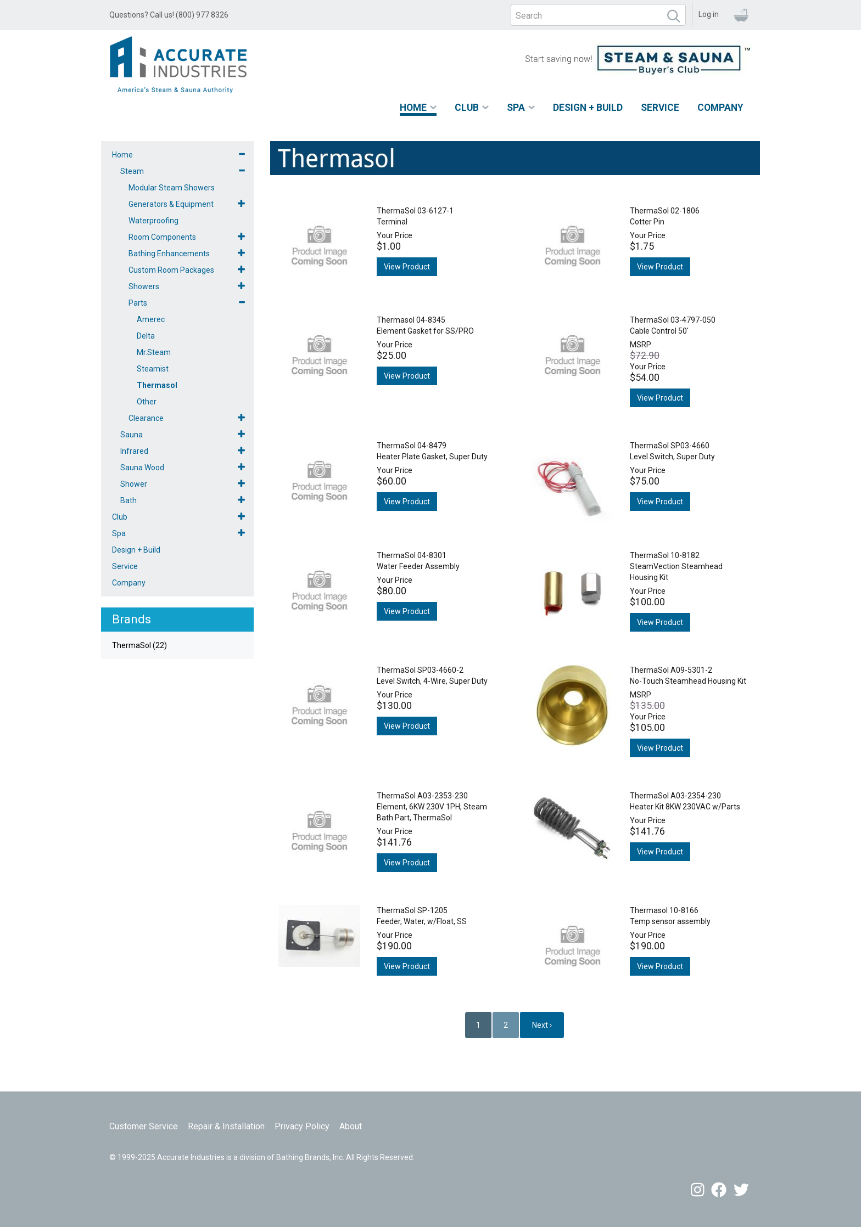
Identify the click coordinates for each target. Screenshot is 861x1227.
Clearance (146, 418)
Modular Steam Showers (171, 187)
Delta (146, 335)
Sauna (131, 434)
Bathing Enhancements (169, 253)
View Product (407, 266)
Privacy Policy (302, 1126)
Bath (128, 500)
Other (146, 401)
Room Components (162, 237)
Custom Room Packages (171, 270)
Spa (516, 107)
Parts (137, 303)
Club (467, 107)
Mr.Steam (154, 352)
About (350, 1126)
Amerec (151, 319)
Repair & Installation (226, 1126)
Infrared (134, 451)
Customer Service (143, 1126)
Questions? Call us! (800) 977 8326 (168, 14)
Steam (132, 171)
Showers (143, 286)
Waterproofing (153, 220)
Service (660, 107)
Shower (133, 484)
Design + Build (588, 107)
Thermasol (157, 385)
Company (720, 107)
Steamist (153, 368)
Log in (708, 14)
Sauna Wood (142, 467)
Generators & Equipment (171, 204)
